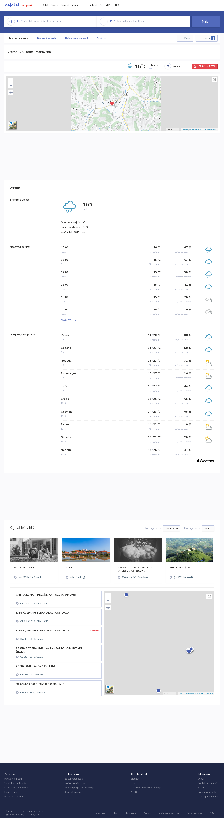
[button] (10, 92)
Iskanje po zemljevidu (16, 787)
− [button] (11, 85)
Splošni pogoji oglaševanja (79, 787)
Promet (65, 5)
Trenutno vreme (18, 38)
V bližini (101, 38)
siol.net (93, 5)
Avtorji (201, 787)
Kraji (116, 813)
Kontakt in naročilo (75, 792)
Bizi (101, 5)
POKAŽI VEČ (66, 320)
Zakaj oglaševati (74, 778)
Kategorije (131, 813)
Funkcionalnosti (13, 778)
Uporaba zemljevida (15, 783)
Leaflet (185, 130)
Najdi (205, 21)
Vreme (75, 5)
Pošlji (187, 38)
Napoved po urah (46, 38)
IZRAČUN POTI (206, 66)
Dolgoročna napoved (76, 38)
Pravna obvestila (207, 792)
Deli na (209, 38)
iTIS (108, 5)
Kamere (176, 66)
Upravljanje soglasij (209, 796)
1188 (116, 5)
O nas (201, 778)
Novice (54, 5)
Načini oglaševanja (75, 783)
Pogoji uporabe (194, 813)
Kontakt (147, 813)
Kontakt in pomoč (207, 783)
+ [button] (11, 80)
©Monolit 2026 (195, 130)
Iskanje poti (10, 792)
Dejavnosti (101, 813)
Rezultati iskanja (13, 796)
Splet (45, 5)
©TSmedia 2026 (210, 130)
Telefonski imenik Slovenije (146, 787)
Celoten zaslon (214, 79)
